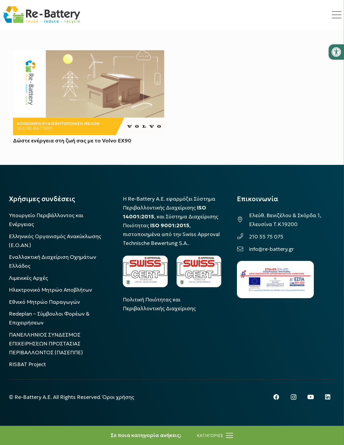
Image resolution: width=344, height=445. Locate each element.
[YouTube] (310, 397)
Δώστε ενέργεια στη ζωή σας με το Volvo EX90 (72, 140)
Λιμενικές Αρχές (28, 278)
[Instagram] (293, 397)
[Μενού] (215, 435)
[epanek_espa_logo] (275, 279)
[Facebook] (276, 397)
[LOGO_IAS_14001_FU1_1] (145, 271)
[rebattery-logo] (41, 15)
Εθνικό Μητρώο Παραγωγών (44, 302)
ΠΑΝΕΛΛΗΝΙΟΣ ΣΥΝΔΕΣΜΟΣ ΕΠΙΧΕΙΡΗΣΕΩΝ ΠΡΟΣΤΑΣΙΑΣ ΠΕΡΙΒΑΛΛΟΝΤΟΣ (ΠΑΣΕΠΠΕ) (46, 344)
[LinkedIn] (327, 397)
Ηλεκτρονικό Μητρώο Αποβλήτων (50, 290)
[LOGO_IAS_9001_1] (199, 271)
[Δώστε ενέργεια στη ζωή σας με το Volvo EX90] (88, 54)
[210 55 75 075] (243, 236)
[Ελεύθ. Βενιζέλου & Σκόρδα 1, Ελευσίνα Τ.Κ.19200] (243, 219)
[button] (336, 52)
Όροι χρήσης (118, 397)
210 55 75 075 (266, 236)
